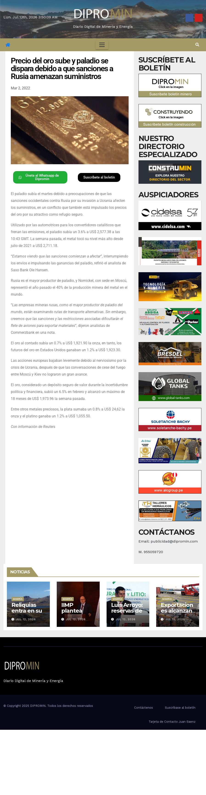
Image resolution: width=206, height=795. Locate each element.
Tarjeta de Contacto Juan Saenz (172, 721)
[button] (197, 44)
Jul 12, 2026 (26, 619)
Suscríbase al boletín (180, 707)
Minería (18, 599)
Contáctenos (143, 707)
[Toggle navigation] (102, 44)
